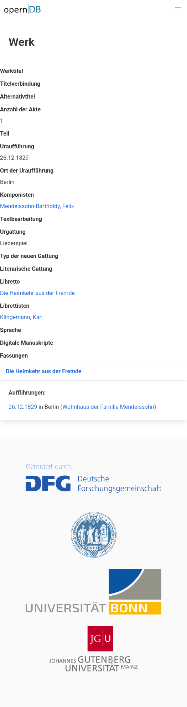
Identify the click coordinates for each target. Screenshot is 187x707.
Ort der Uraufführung (26, 170)
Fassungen (14, 355)
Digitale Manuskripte (26, 342)
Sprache (10, 330)
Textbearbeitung (21, 219)
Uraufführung (17, 146)
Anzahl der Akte (20, 109)
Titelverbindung (20, 83)
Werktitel (11, 71)
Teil (4, 133)
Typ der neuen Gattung (29, 256)
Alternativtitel (17, 96)
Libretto (10, 281)
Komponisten (17, 194)
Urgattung (13, 231)
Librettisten (15, 305)
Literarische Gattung (26, 268)
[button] (177, 9)
